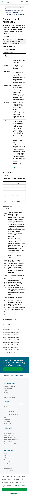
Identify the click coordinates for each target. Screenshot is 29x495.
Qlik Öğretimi (7, 392)
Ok (14, 489)
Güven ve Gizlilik (8, 435)
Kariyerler (6, 466)
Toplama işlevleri (9, 14)
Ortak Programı (8, 464)
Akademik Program (9, 461)
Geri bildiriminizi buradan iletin (12, 369)
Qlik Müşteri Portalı (9, 395)
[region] (14, 484)
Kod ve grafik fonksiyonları (11, 12)
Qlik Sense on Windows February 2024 (14, 6)
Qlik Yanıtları (7, 419)
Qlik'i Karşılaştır (8, 441)
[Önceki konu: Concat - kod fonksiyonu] (7, 376)
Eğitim (5, 390)
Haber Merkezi (8, 468)
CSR (5, 457)
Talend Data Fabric (9, 411)
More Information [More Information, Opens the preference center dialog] (14, 493)
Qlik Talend (7, 406)
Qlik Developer (8, 388)
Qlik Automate (7, 423)
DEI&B (5, 459)
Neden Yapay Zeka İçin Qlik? (11, 439)
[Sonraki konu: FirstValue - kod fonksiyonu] (21, 376)
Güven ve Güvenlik (9, 433)
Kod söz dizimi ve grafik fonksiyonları (14, 10)
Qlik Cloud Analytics (9, 417)
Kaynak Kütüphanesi (9, 397)
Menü (27, 3)
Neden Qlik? (7, 431)
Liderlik (6, 455)
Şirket (5, 453)
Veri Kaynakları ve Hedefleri (11, 446)
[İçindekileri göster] (3, 6)
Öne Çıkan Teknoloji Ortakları (11, 444)
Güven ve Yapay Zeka (10, 437)
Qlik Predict (7, 421)
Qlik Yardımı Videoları (9, 386)
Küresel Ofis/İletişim (9, 470)
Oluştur (6, 8)
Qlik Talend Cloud (8, 409)
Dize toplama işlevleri (19, 14)
